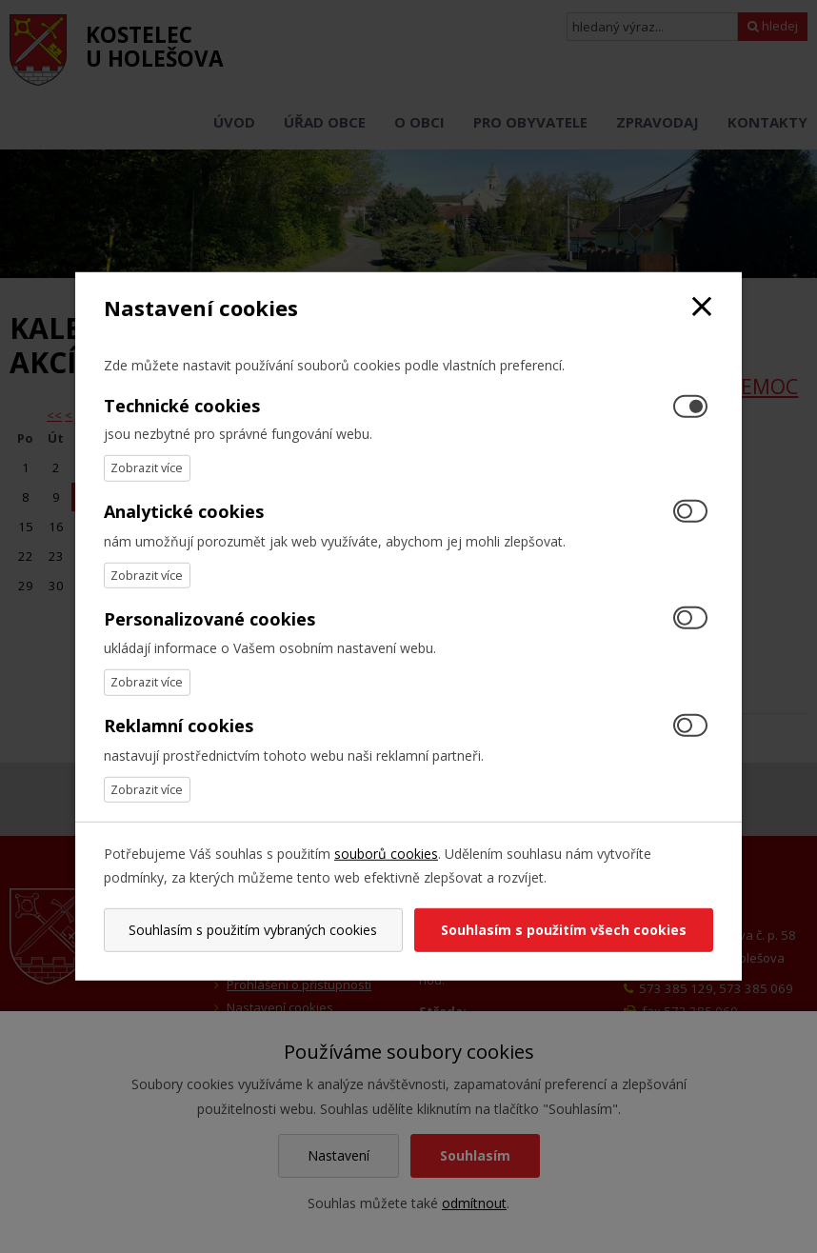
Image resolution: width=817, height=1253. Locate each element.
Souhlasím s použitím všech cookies (564, 930)
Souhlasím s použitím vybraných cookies (253, 930)
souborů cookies (386, 854)
